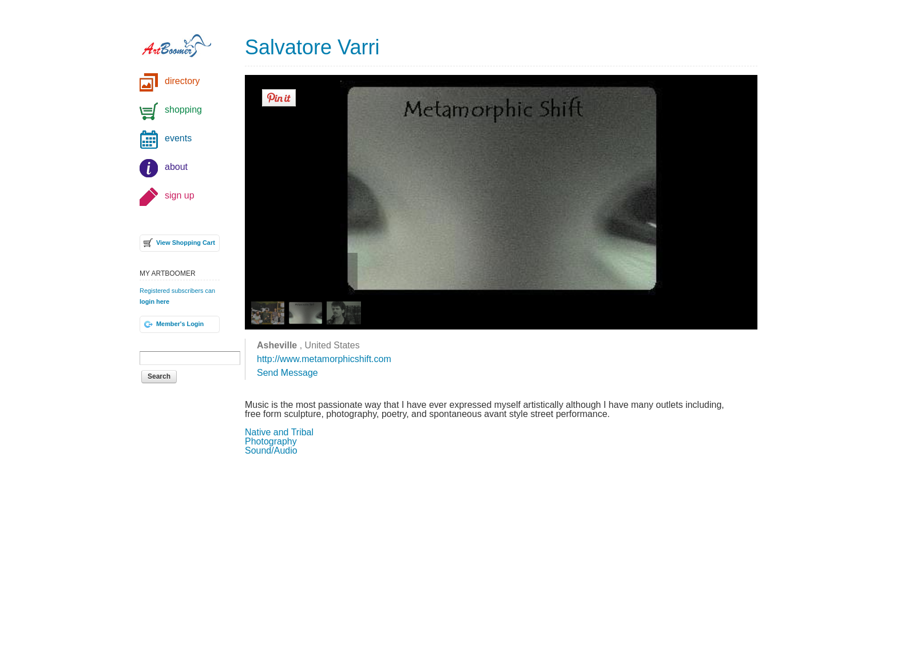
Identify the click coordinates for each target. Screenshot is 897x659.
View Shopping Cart (185, 242)
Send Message (287, 373)
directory (182, 81)
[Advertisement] (501, 556)
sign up (180, 195)
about (176, 167)
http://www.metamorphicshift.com (324, 359)
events (178, 138)
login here (154, 301)
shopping (183, 109)
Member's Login (180, 323)
